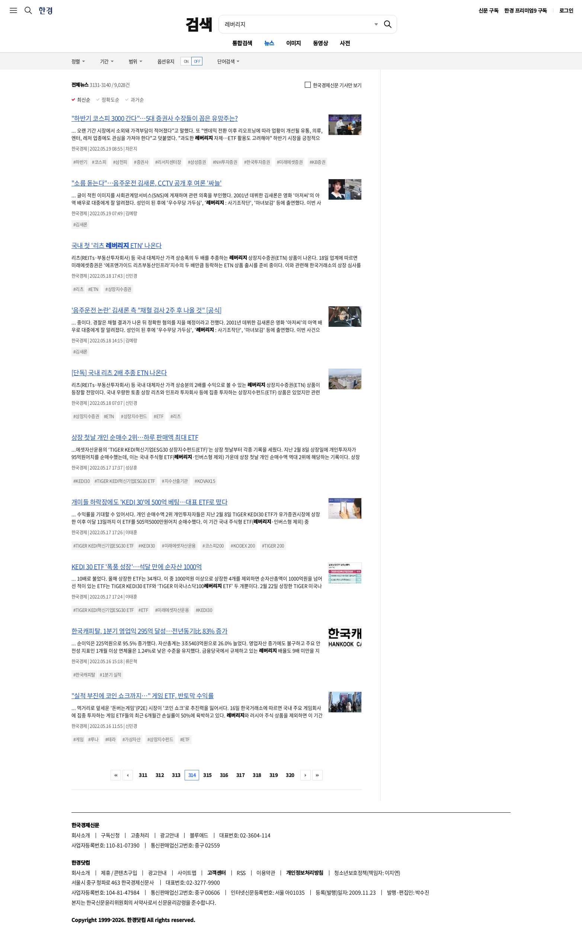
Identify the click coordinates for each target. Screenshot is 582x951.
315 (207, 774)
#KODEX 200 (243, 545)
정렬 (75, 61)
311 (143, 774)
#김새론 (80, 224)
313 (176, 774)
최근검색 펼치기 (370, 24)
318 (257, 774)
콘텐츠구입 (125, 872)
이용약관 (265, 872)
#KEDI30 (81, 481)
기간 (104, 61)
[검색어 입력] (299, 24)
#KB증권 (317, 162)
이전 (127, 775)
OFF (197, 61)
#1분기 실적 (110, 674)
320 (290, 774)
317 (240, 774)
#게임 (78, 739)
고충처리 (140, 835)
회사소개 (80, 835)
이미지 (293, 43)
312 (160, 774)
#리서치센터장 (168, 162)
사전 (345, 43)
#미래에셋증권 (290, 162)
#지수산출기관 (175, 481)
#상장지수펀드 (134, 416)
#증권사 (141, 162)
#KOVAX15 (205, 481)
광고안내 (169, 835)
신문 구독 (488, 10)
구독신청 (110, 835)
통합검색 (242, 43)
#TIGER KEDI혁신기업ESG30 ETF (125, 481)
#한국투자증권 (257, 162)
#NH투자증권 (225, 162)
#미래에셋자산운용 (178, 545)
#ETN (93, 289)
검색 (198, 24)
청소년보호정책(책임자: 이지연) (367, 872)
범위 (133, 61)
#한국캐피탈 (84, 674)
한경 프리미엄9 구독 (525, 10)
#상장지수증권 (118, 289)
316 (224, 774)
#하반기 (80, 162)
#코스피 (99, 162)
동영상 (320, 43)
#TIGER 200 (273, 545)
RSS (241, 872)
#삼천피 (120, 162)
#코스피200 (213, 545)
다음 (305, 775)
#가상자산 (131, 739)
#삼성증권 (197, 162)
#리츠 (78, 289)
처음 (116, 775)
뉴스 (269, 43)
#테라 (110, 739)
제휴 (105, 872)
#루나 (93, 739)
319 (273, 774)
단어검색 (225, 61)
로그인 (566, 10)
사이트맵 (187, 872)
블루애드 (199, 835)
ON (186, 61)
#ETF (158, 416)
